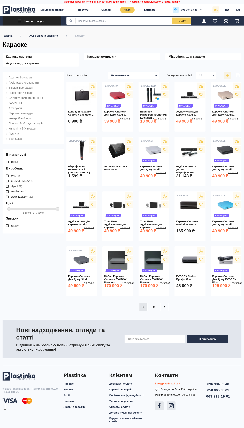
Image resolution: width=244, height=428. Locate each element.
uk (216, 9)
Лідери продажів (74, 406)
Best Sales (15, 138)
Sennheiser (18, 191)
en (238, 9)
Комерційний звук (20, 118)
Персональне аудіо (21, 113)
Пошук (181, 20)
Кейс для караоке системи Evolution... (81, 113)
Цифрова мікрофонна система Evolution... (153, 114)
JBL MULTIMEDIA (22, 181)
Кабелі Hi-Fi (16, 103)
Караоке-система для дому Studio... (115, 113)
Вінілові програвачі (21, 87)
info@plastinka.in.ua (167, 383)
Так (15, 161)
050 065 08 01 (218, 390)
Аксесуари (15, 108)
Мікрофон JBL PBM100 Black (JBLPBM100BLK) (79, 169)
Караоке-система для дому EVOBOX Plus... (224, 279)
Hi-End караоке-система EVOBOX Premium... (115, 279)
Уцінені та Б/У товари (22, 128)
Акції (67, 395)
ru (227, 9)
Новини (68, 389)
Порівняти (93, 86)
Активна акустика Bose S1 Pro (115, 168)
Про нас (69, 383)
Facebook (159, 405)
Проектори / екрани (21, 92)
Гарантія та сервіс (120, 389)
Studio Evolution (22, 196)
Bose (15, 175)
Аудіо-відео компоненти (24, 82)
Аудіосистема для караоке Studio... (187, 113)
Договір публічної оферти (125, 412)
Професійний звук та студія (26, 123)
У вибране (93, 95)
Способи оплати (119, 406)
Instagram (171, 405)
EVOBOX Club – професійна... (186, 278)
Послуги (14, 133)
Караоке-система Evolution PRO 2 (187, 223)
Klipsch (16, 186)
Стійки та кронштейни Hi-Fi (26, 97)
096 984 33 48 (218, 384)
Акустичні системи (20, 77)
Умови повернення (121, 401)
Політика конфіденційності (126, 395)
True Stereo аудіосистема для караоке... (115, 224)
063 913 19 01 (218, 396)
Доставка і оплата (120, 383)
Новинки (69, 401)
